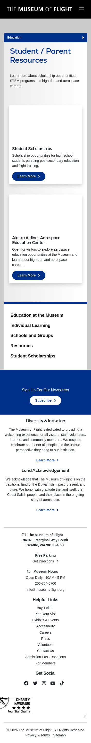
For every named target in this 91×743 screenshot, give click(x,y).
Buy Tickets (45, 608)
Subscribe (43, 400)
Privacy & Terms (37, 735)
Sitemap (59, 735)
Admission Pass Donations (45, 657)
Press (45, 639)
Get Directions (43, 561)
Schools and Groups (31, 335)
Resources (21, 345)
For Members (45, 663)
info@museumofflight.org (46, 589)
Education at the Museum (36, 315)
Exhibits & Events (45, 620)
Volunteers (45, 645)
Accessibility (45, 626)
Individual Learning (30, 325)
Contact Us (45, 651)
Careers (46, 632)
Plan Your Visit (45, 614)
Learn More (31, 177)
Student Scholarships (32, 356)
